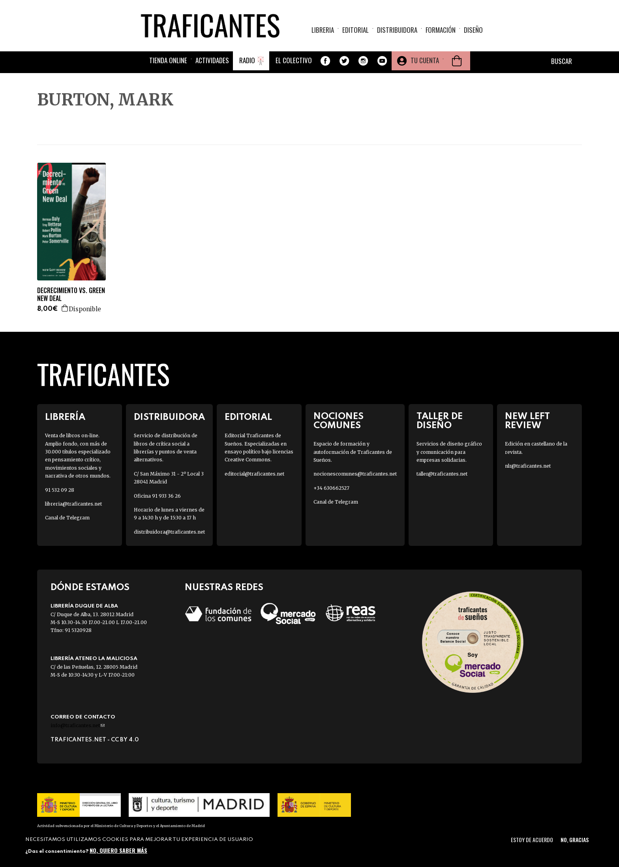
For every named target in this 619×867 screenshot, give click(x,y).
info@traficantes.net (78, 725)
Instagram (363, 60)
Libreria (322, 30)
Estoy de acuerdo (532, 839)
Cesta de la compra (456, 60)
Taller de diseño (439, 421)
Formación (441, 30)
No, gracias (575, 839)
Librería (65, 417)
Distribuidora (397, 30)
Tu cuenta (425, 60)
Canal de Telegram (67, 518)
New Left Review (527, 421)
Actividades (212, 60)
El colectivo (294, 60)
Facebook (325, 60)
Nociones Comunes (338, 421)
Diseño (473, 30)
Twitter (344, 60)
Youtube (382, 60)
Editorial (355, 30)
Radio (247, 60)
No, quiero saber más (118, 850)
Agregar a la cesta (65, 308)
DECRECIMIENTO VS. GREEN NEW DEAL (71, 294)
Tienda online (168, 60)
